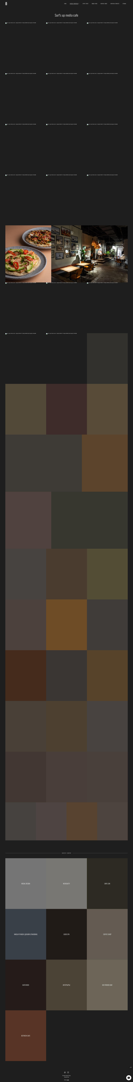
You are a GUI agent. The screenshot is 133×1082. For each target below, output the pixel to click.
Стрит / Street (85, 3)
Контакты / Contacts (115, 3)
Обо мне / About (104, 3)
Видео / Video (94, 3)
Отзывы (124, 3)
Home (65, 3)
